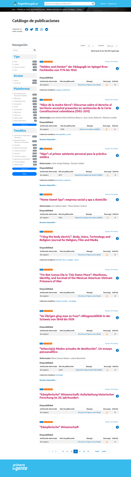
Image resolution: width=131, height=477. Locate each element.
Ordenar (101, 45)
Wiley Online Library (25, 121)
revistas (25, 64)
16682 (104, 451)
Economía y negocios (25, 156)
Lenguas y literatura (25, 151)
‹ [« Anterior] (49, 451)
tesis (25, 70)
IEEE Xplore (25, 98)
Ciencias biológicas (25, 162)
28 (84, 451)
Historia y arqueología (25, 148)
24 (67, 451)
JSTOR (25, 107)
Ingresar (104, 4)
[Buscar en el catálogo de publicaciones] (67, 3)
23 (63, 451)
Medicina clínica (25, 165)
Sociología (25, 145)
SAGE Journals (25, 118)
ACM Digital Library (25, 101)
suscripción (25, 83)
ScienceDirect (25, 109)
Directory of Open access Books (89, 85)
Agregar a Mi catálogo (111, 61)
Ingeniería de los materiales (25, 159)
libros (25, 61)
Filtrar (24, 174)
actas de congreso (25, 67)
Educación (25, 153)
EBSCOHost (25, 112)
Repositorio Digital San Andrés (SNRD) (89, 175)
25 (71, 451)
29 (88, 451)
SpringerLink (25, 104)
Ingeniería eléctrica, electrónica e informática (25, 141)
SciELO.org (25, 115)
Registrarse (112, 4)
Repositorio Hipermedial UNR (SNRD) (89, 370)
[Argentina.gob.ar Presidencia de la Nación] (20, 467)
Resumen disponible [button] (48, 139)
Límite (83, 45)
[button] (93, 3)
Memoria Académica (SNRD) (90, 129)
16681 (97, 451)
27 (80, 451)
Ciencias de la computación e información (25, 136)
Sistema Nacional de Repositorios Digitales (25, 94)
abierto (25, 81)
